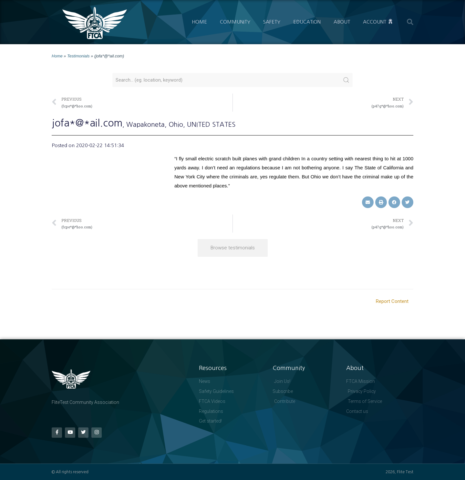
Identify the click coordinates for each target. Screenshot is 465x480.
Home (199, 21)
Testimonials (78, 56)
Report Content (392, 301)
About (342, 21)
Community (235, 21)
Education (307, 21)
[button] (410, 21)
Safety (271, 21)
